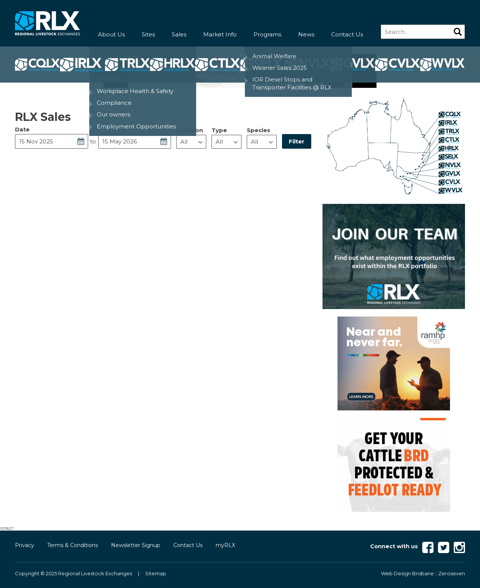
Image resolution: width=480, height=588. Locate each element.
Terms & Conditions (72, 545)
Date (22, 129)
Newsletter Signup (135, 545)
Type (219, 130)
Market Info (220, 34)
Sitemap (155, 573)
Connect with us (394, 546)
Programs (267, 34)
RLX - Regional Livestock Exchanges (47, 23)
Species (258, 130)
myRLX (225, 545)
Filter (296, 141)
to (93, 141)
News (306, 34)
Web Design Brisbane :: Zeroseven (423, 573)
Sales (179, 34)
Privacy (24, 545)
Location (189, 130)
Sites (148, 34)
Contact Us (347, 34)
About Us (111, 34)
